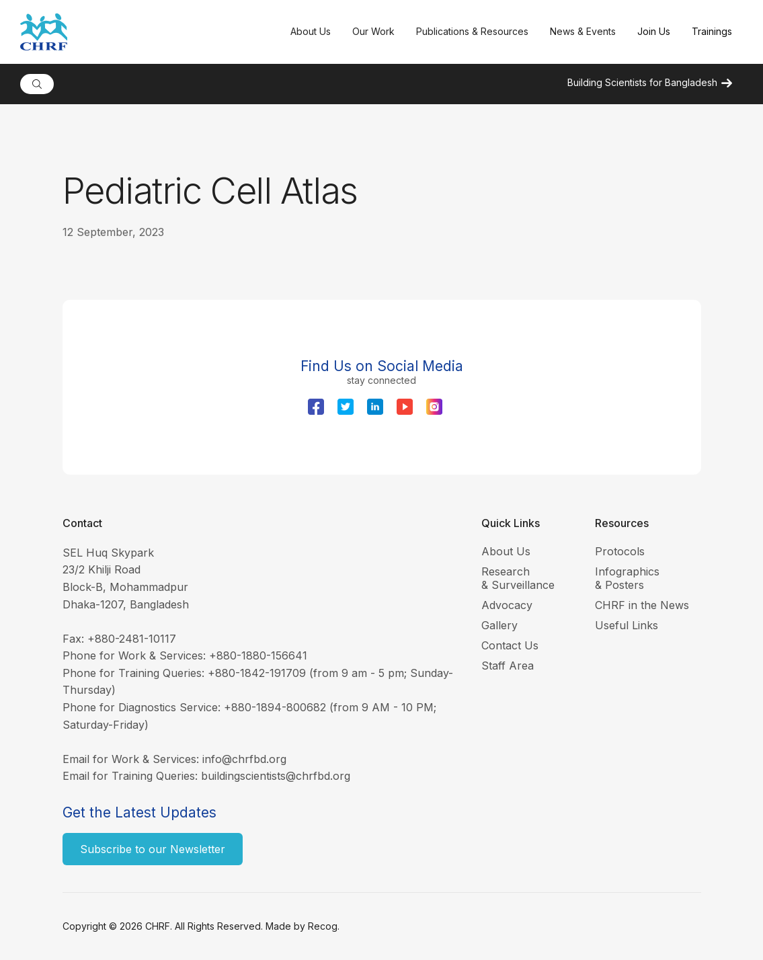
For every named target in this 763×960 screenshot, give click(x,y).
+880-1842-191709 (257, 673)
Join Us (653, 31)
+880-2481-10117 (131, 638)
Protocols (620, 551)
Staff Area (507, 665)
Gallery (499, 625)
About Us (505, 551)
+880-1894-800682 (275, 707)
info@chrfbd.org (244, 759)
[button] (311, 32)
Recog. (323, 926)
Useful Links (626, 625)
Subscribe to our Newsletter (152, 849)
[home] (150, 32)
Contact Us (509, 645)
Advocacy (506, 605)
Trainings (712, 31)
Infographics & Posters (627, 578)
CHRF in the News (642, 605)
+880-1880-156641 (258, 655)
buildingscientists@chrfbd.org (275, 776)
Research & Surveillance (518, 578)
